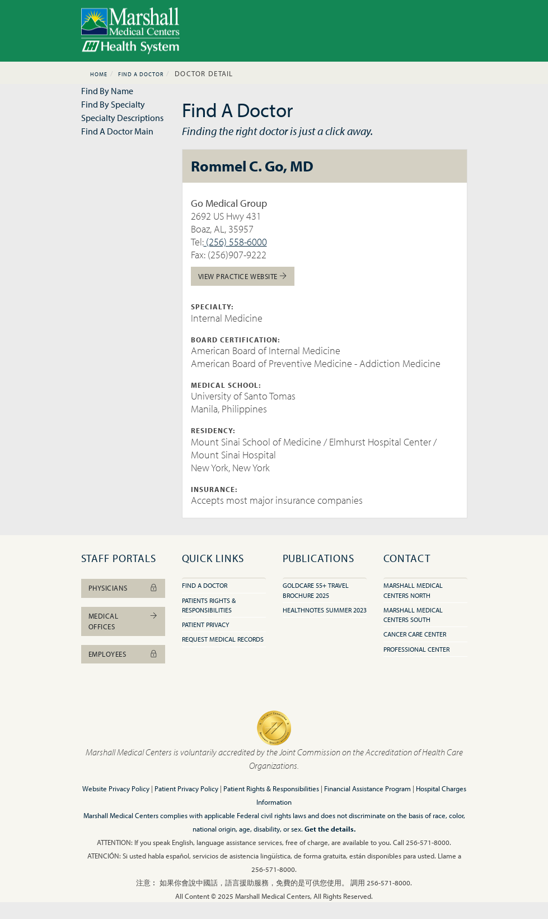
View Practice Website (242, 276)
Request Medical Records (223, 639)
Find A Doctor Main (117, 131)
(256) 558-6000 (235, 241)
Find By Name (107, 90)
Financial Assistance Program (367, 788)
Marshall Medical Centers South (413, 615)
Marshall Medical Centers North (413, 590)
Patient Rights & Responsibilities (271, 788)
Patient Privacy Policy (186, 788)
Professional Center (416, 649)
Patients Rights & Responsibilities (209, 605)
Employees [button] (123, 653)
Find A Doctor (140, 74)
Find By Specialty (113, 104)
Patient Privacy (205, 624)
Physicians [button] (123, 587)
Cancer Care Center (414, 634)
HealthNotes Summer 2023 (325, 610)
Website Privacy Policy (115, 788)
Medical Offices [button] (123, 621)
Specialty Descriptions (122, 117)
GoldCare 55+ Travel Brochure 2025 (316, 590)
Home (98, 74)
